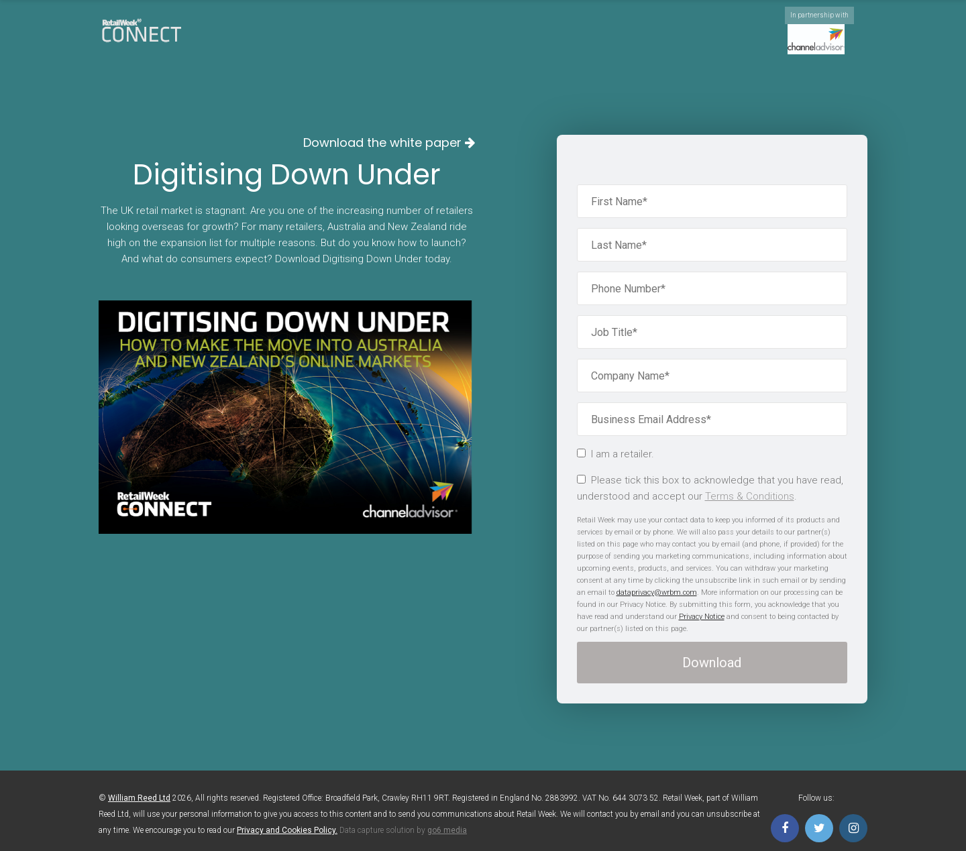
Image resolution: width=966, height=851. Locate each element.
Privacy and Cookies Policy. (287, 830)
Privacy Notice (701, 616)
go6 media (447, 830)
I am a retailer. (615, 454)
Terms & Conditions (749, 496)
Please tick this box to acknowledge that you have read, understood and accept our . (710, 488)
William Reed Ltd (139, 798)
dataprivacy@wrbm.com (656, 592)
